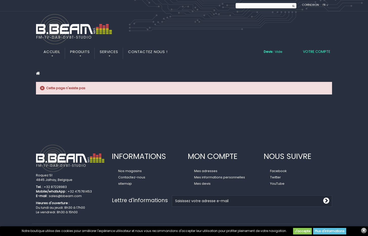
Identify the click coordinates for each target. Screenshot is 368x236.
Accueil (52, 51)
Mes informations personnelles (219, 177)
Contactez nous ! (147, 51)
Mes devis (202, 183)
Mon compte (212, 156)
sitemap (125, 183)
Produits (80, 51)
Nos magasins (130, 171)
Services (109, 51)
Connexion (310, 5)
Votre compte (316, 51)
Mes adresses (205, 171)
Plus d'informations (329, 231)
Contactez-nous (131, 177)
